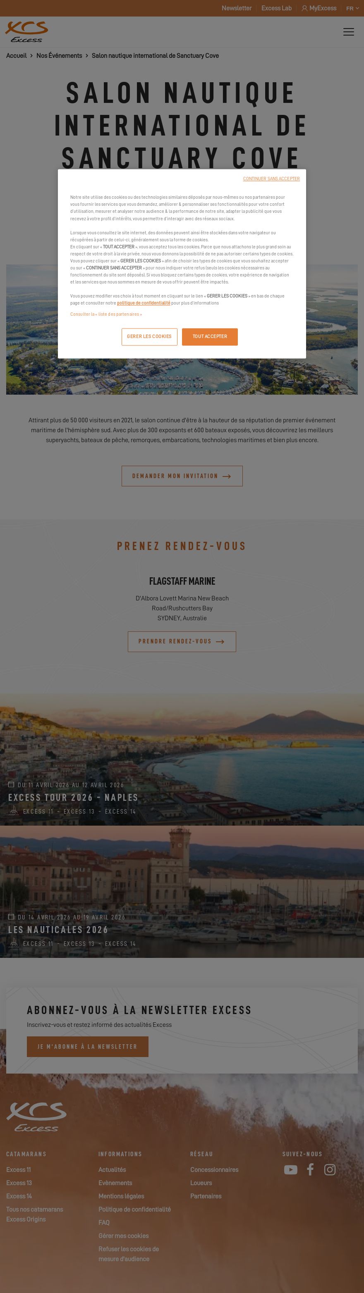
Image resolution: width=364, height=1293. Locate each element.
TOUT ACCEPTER (210, 337)
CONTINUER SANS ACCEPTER (271, 179)
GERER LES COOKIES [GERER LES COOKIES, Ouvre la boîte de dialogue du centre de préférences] (149, 337)
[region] (182, 264)
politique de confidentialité (143, 303)
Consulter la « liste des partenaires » (106, 314)
